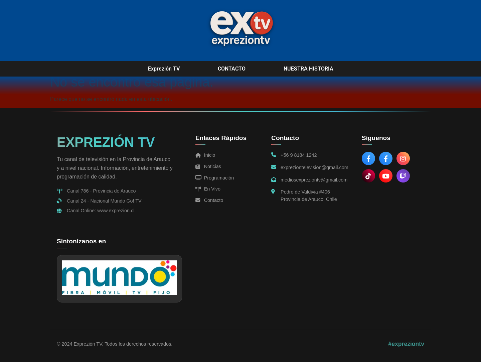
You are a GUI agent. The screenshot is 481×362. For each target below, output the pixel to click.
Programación (214, 177)
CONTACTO (232, 69)
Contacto (209, 200)
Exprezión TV (164, 69)
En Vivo (207, 189)
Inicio (205, 155)
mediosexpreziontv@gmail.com (314, 180)
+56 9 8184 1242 (299, 155)
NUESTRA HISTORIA (308, 69)
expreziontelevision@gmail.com (314, 167)
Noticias (208, 166)
